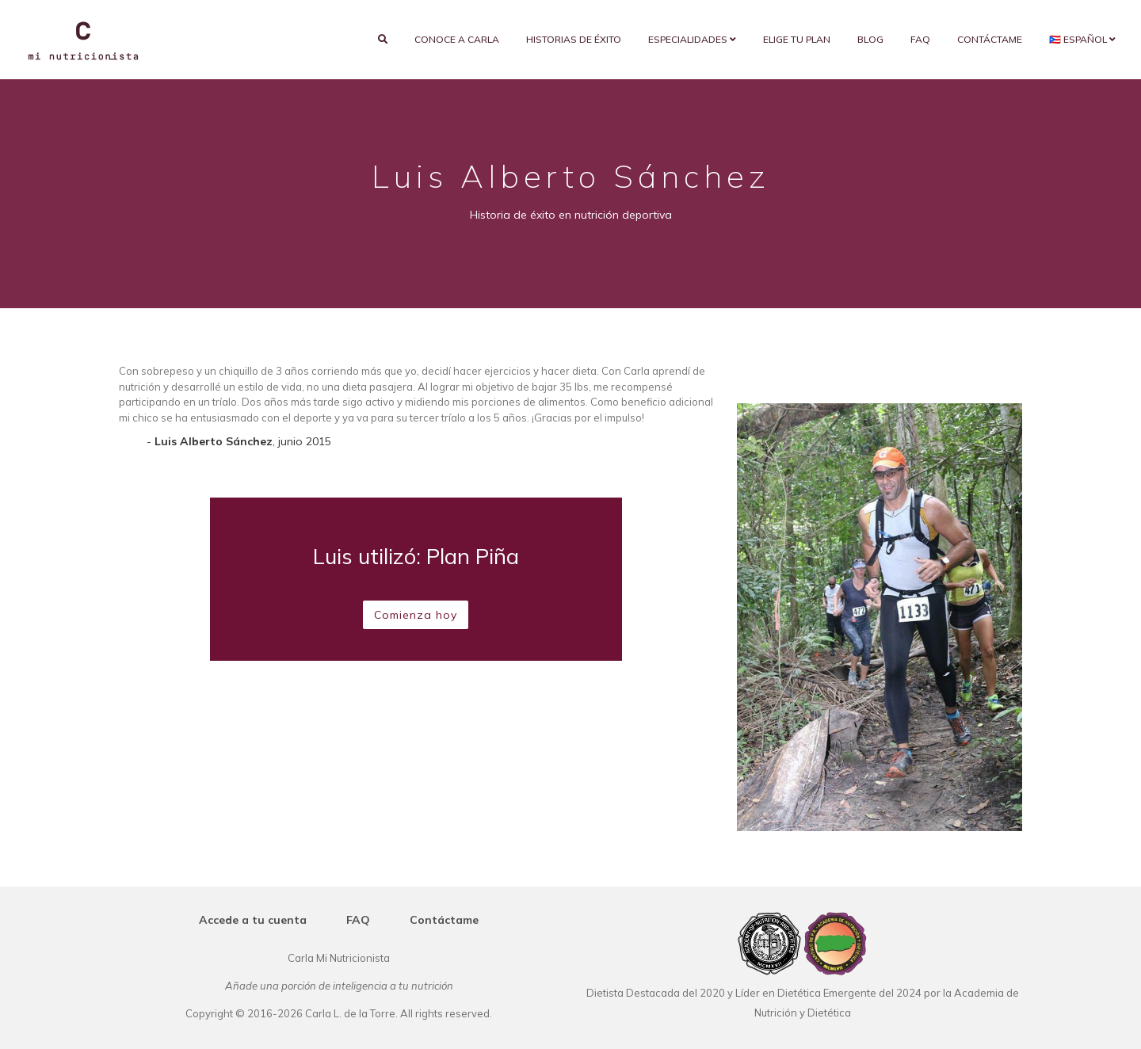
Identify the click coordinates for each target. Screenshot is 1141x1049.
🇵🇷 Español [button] (1082, 39)
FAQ (920, 39)
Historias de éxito (573, 39)
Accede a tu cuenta (253, 920)
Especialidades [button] (692, 39)
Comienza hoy (415, 615)
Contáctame (989, 39)
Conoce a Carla (456, 39)
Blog (870, 39)
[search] (382, 39)
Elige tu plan (796, 39)
